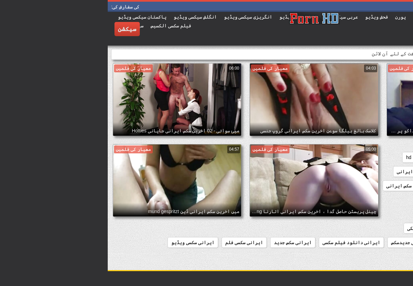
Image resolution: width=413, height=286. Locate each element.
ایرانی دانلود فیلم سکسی (244, 242)
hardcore (323, 157)
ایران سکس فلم (349, 228)
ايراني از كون (329, 214)
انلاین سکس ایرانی (336, 200)
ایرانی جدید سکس (349, 242)
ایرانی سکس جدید (185, 242)
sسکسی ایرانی (304, 171)
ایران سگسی (392, 242)
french (350, 157)
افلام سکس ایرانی (386, 200)
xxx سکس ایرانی (388, 185)
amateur (396, 157)
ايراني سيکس (391, 228)
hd (301, 157)
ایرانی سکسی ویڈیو (85, 242)
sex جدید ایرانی (348, 171)
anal (372, 157)
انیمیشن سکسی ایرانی (380, 214)
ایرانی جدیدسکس (301, 242)
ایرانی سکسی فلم (136, 242)
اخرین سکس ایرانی (299, 185)
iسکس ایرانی (391, 171)
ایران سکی (311, 228)
